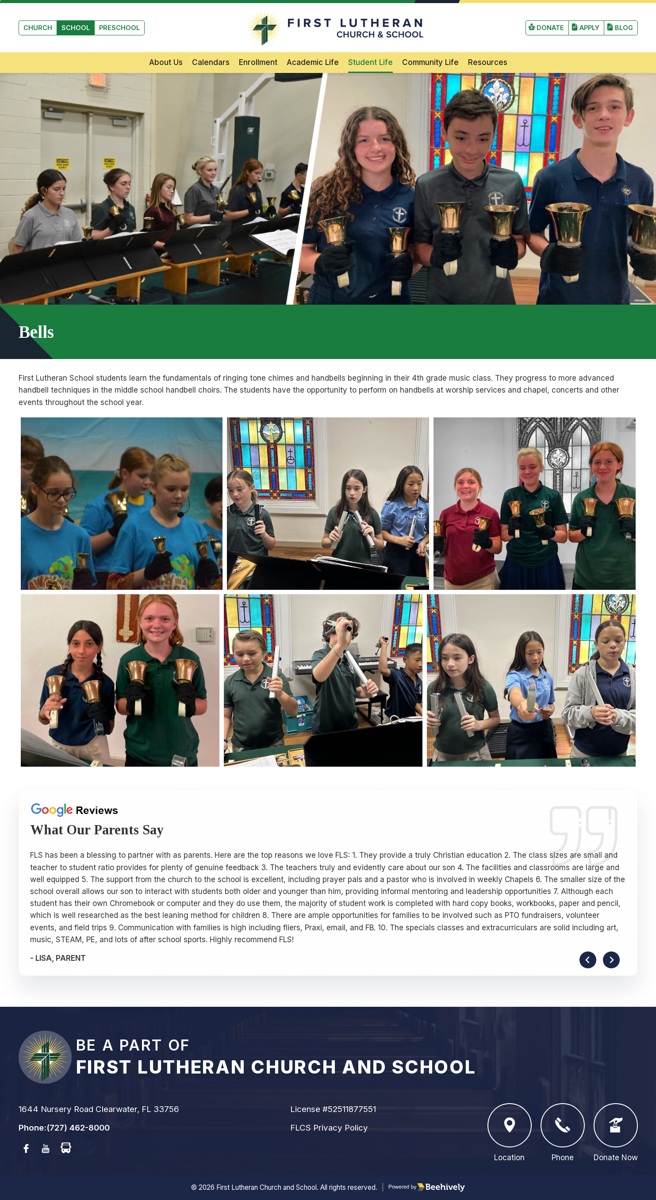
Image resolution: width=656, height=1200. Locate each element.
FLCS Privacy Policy (329, 1128)
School (75, 27)
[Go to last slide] (588, 960)
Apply (589, 27)
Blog (624, 27)
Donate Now (616, 1132)
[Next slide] (611, 960)
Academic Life (313, 62)
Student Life (370, 62)
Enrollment (258, 62)
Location (509, 1132)
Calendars (211, 62)
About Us (166, 62)
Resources (487, 62)
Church (37, 27)
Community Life (430, 62)
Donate (550, 27)
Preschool (119, 27)
